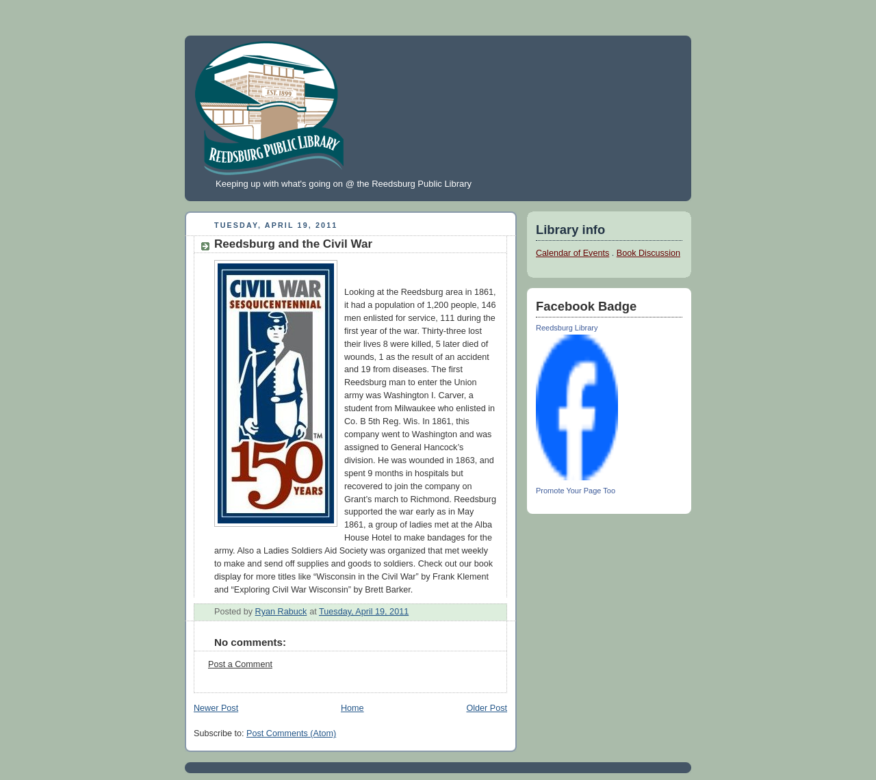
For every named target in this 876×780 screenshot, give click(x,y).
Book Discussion (648, 253)
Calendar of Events (572, 253)
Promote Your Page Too (575, 490)
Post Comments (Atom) (291, 733)
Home (352, 708)
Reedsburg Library (567, 328)
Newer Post (216, 708)
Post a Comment (240, 664)
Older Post (486, 708)
